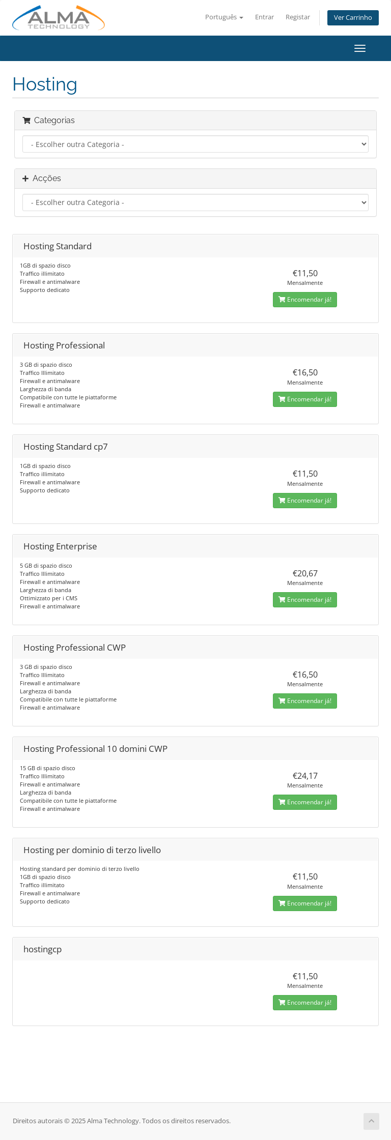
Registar (298, 17)
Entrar (264, 17)
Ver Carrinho (353, 17)
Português (224, 17)
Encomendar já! (304, 299)
